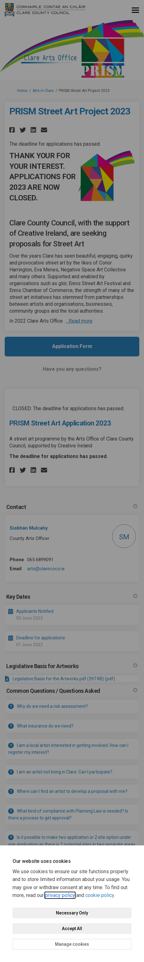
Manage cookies (72, 944)
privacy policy (60, 895)
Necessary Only (72, 912)
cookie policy (99, 895)
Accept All (72, 928)
